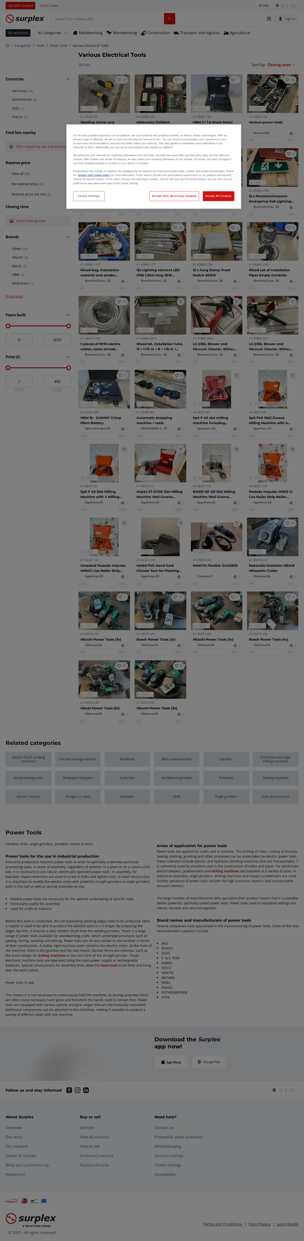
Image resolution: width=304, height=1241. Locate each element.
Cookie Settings (89, 196)
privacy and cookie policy (94, 175)
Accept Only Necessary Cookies (174, 196)
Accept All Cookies (218, 196)
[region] (153, 166)
